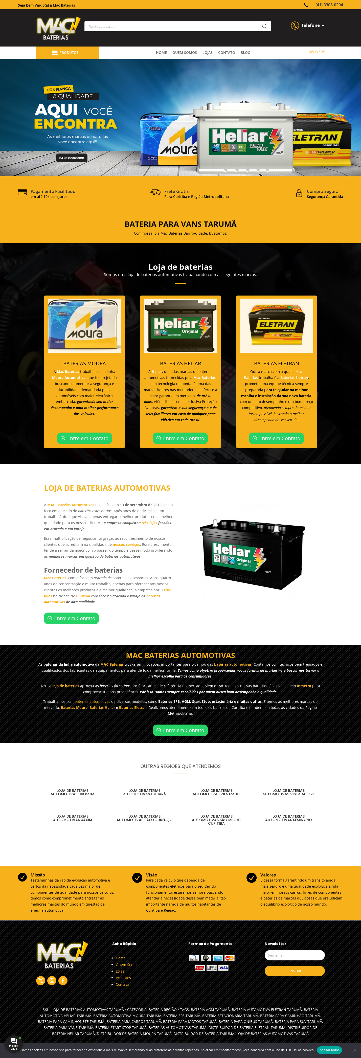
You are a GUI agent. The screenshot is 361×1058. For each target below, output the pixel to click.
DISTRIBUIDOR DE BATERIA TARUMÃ (204, 1033)
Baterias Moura (74, 707)
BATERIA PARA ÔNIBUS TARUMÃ (246, 1021)
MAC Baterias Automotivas (70, 504)
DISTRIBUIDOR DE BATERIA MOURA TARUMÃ (134, 1033)
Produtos (123, 977)
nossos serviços (126, 544)
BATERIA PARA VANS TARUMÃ (68, 1027)
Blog (245, 53)
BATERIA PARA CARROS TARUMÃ (133, 1021)
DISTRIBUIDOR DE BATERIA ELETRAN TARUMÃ (247, 1027)
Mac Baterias (68, 371)
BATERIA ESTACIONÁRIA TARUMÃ (230, 1015)
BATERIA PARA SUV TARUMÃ (298, 1021)
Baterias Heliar (102, 707)
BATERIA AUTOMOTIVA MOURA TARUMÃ (127, 1015)
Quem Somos (127, 964)
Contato (122, 984)
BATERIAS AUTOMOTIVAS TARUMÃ (178, 1027)
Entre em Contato (87, 438)
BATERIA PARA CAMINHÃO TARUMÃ (290, 1015)
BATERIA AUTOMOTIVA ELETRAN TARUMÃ (267, 1009)
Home (161, 53)
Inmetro (304, 685)
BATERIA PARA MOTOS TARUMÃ (190, 1021)
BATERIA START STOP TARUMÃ (121, 1027)
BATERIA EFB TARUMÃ (181, 1015)
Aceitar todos (330, 1050)
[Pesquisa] (264, 26)
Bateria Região (163, 1009)
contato (226, 53)
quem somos (184, 53)
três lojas (149, 522)
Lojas (120, 971)
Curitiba (83, 596)
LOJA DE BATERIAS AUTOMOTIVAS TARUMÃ (272, 1033)
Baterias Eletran (294, 377)
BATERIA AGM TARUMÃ (210, 1009)
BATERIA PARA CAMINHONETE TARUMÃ (71, 1021)
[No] (354, 1050)
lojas (207, 53)
